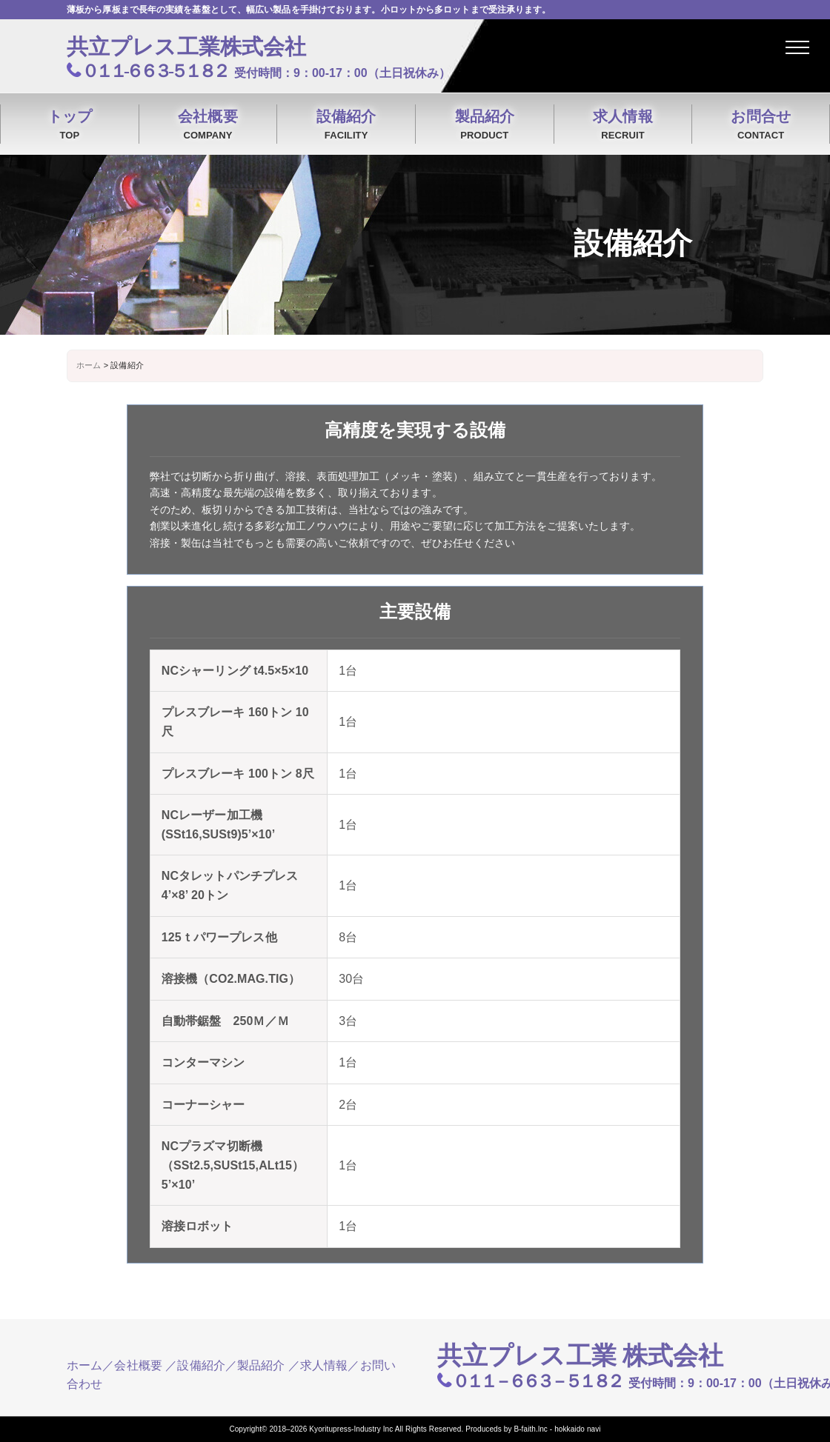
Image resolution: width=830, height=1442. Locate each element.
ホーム (84, 1365)
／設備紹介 (195, 1365)
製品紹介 (485, 126)
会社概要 (208, 126)
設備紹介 (346, 126)
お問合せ (760, 126)
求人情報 (623, 126)
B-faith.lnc (531, 1429)
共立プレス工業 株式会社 (580, 1355)
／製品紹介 (255, 1365)
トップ (70, 126)
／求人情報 (318, 1365)
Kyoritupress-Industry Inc (351, 1429)
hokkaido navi (577, 1429)
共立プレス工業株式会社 (186, 47)
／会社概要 (132, 1365)
